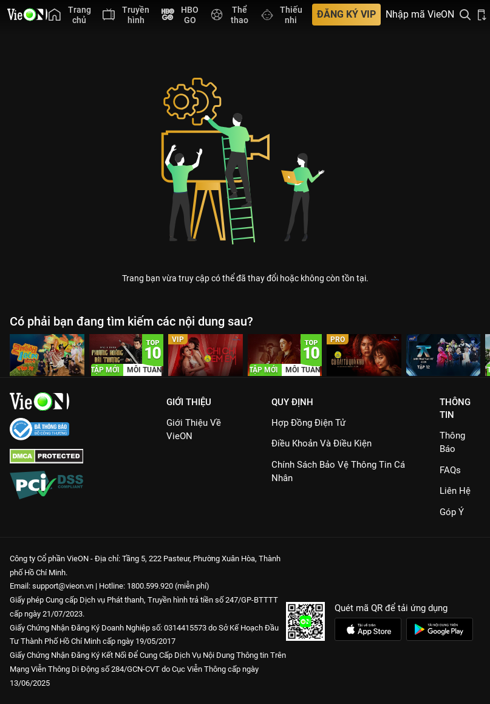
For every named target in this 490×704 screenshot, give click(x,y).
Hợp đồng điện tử (308, 422)
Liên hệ (455, 490)
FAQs (450, 470)
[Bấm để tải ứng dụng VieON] (482, 14)
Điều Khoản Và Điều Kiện (321, 443)
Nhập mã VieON (420, 14)
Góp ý (452, 512)
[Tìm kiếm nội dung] (465, 14)
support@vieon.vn (63, 585)
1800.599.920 (150, 585)
